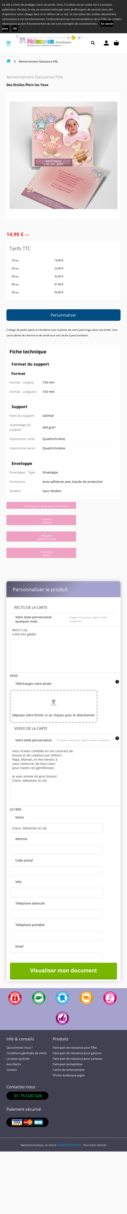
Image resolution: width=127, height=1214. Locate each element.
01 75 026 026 (28, 1096)
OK (15, 28)
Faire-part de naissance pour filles (75, 1048)
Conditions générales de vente (26, 1053)
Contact (11, 1070)
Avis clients (13, 1064)
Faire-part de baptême (67, 1064)
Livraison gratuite (18, 1059)
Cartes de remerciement (69, 1070)
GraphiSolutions (69, 1145)
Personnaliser (63, 315)
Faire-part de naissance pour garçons (77, 1053)
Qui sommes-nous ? (19, 1048)
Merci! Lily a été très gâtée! (66, 649)
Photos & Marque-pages (69, 1075)
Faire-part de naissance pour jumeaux (78, 1059)
